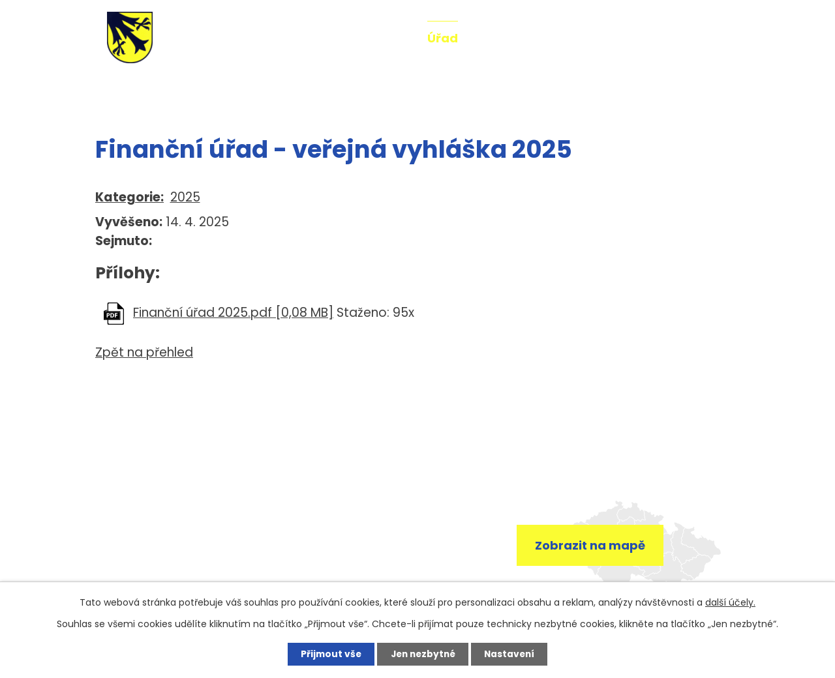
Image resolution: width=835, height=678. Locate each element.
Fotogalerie (571, 38)
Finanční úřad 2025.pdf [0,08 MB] (233, 312)
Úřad (442, 38)
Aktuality (381, 38)
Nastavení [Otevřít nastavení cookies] (513, 653)
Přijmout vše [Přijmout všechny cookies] (327, 653)
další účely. (730, 601)
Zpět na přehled (144, 352)
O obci (496, 38)
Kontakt (694, 38)
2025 (185, 197)
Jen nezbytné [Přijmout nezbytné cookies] (422, 653)
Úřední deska (228, 90)
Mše (638, 38)
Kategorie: (129, 197)
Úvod (109, 90)
